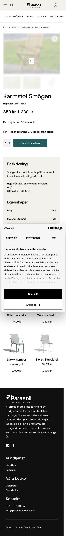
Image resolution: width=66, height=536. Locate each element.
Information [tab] (33, 237)
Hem (5, 27)
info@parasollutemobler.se (20, 510)
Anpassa (33, 304)
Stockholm (12, 490)
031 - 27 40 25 (15, 506)
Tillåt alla (33, 294)
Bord (30, 16)
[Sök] (12, 5)
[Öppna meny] (5, 5)
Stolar (41, 16)
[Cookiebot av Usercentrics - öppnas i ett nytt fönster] (48, 228)
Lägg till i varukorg (30, 143)
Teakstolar (25, 27)
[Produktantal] (7, 143)
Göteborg (11, 485)
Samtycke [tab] (12, 237)
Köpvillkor (11, 465)
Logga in (11, 470)
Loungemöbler (14, 16)
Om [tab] (54, 237)
